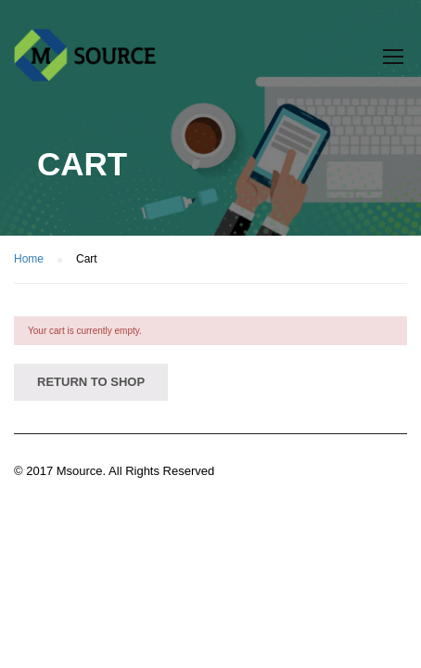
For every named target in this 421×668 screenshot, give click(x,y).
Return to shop (91, 382)
